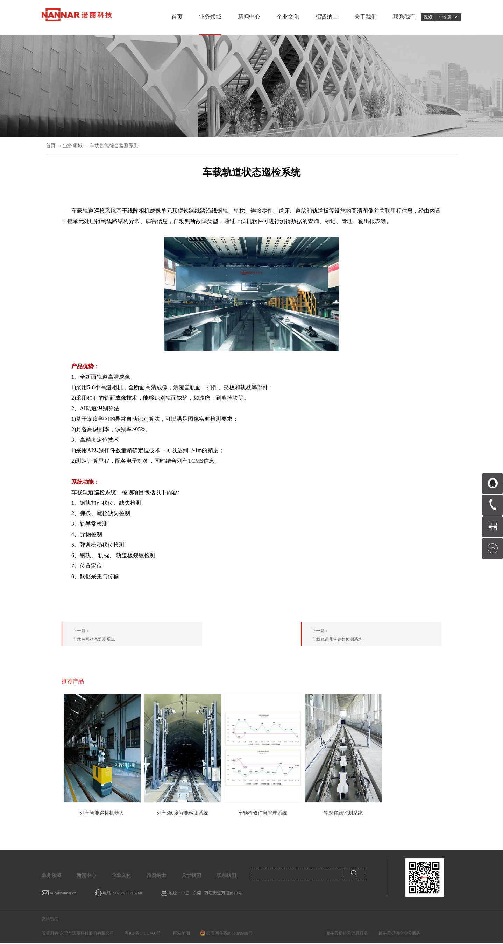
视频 (428, 17)
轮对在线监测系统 (343, 813)
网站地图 (180, 933)
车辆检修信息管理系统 (262, 813)
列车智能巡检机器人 (102, 813)
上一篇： (137, 636)
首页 (177, 17)
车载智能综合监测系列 (114, 145)
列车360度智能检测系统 (182, 813)
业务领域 (73, 145)
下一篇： (376, 636)
